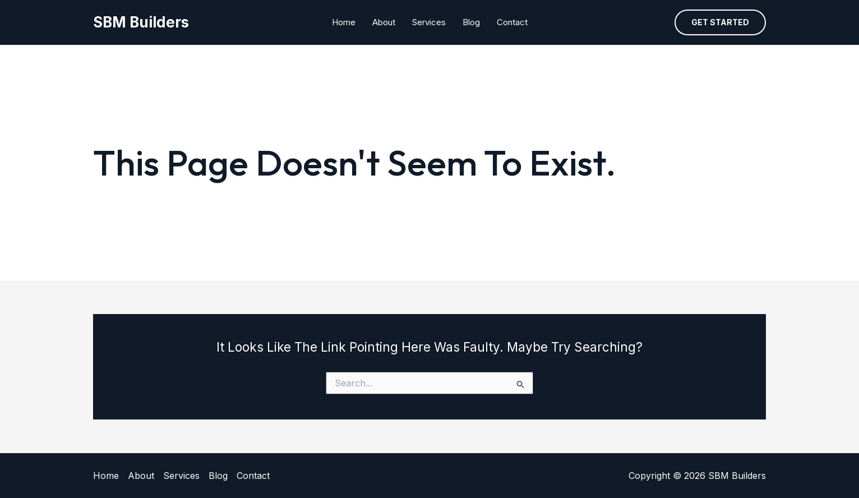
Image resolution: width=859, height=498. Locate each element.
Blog (471, 22)
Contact (512, 22)
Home (343, 22)
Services (429, 22)
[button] (720, 22)
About (383, 22)
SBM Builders (141, 22)
